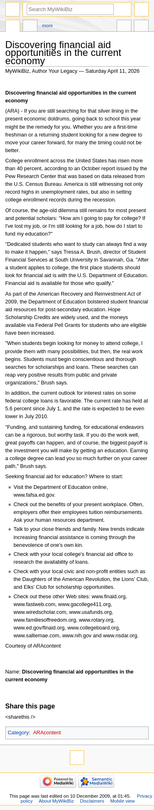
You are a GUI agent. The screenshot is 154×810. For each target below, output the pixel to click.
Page (13, 26)
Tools (141, 26)
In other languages (124, 26)
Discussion (30, 26)
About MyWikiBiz (56, 800)
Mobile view (122, 800)
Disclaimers (92, 800)
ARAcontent (47, 733)
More (47, 25)
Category (18, 733)
